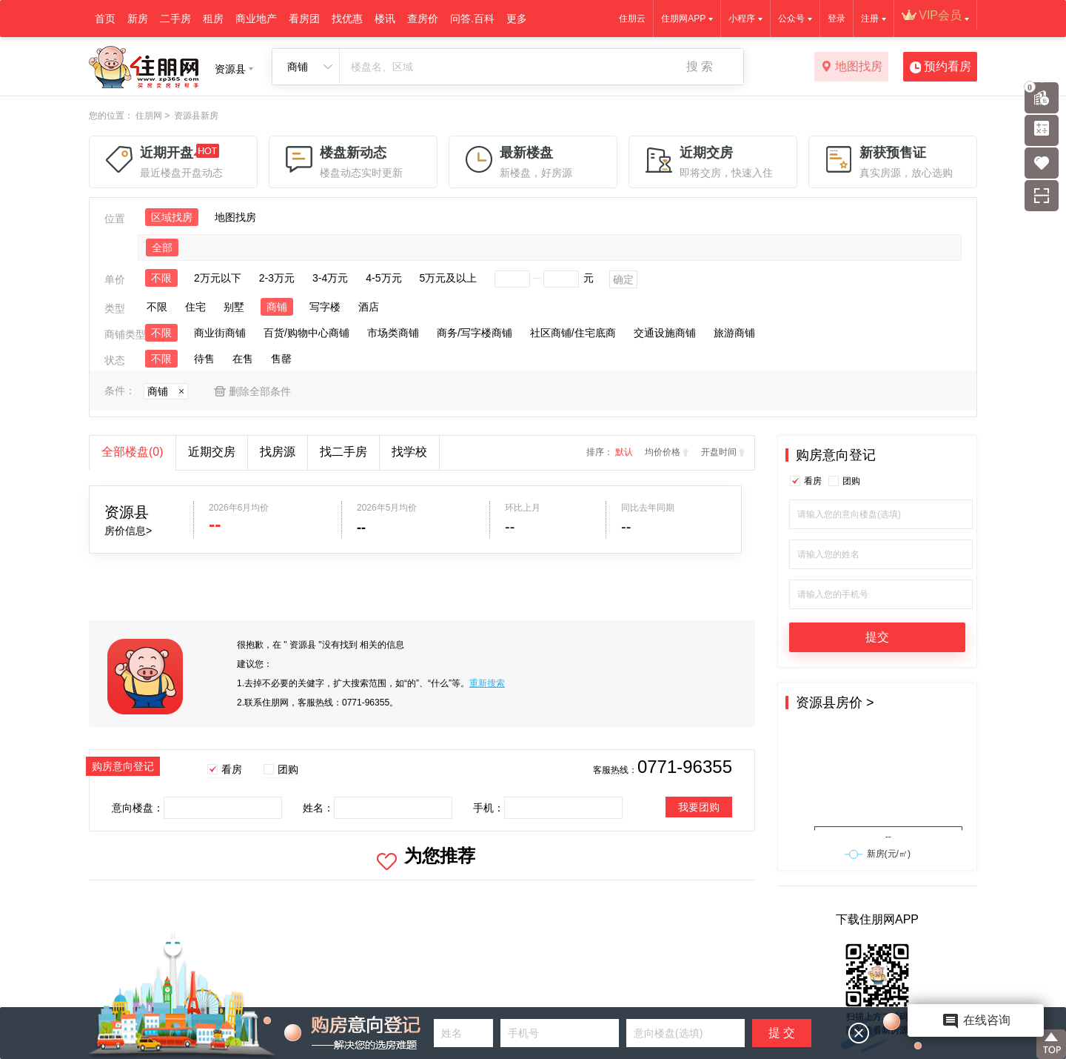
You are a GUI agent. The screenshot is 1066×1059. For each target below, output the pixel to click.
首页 (105, 18)
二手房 (175, 18)
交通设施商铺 (665, 333)
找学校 (409, 451)
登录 (836, 18)
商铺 (276, 307)
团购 (288, 769)
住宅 (195, 307)
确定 (623, 279)
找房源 (277, 451)
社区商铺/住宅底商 (573, 333)
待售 (204, 359)
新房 (137, 18)
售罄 (281, 359)
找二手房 (343, 451)
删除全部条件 (260, 391)
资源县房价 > (835, 702)
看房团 (304, 18)
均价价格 (662, 452)
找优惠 (347, 18)
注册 (870, 18)
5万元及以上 (448, 278)
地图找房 (851, 67)
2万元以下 (217, 278)
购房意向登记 (836, 455)
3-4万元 (330, 278)
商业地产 (256, 18)
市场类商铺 (393, 333)
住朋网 (148, 115)
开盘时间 (719, 452)
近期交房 (211, 451)
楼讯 (385, 18)
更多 (516, 18)
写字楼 (325, 307)
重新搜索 (487, 683)
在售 (242, 359)
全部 (162, 247)
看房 (231, 769)
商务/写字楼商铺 (474, 333)
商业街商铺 (220, 333)
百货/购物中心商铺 (306, 333)
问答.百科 (472, 18)
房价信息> (128, 531)
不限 (161, 278)
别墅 (234, 307)
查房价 (422, 18)
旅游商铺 (734, 333)
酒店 (368, 307)
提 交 (781, 1032)
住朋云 (632, 18)
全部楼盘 (132, 451)
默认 (624, 452)
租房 (213, 18)
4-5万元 (383, 278)
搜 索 (699, 66)
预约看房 (940, 67)
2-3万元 (277, 278)
